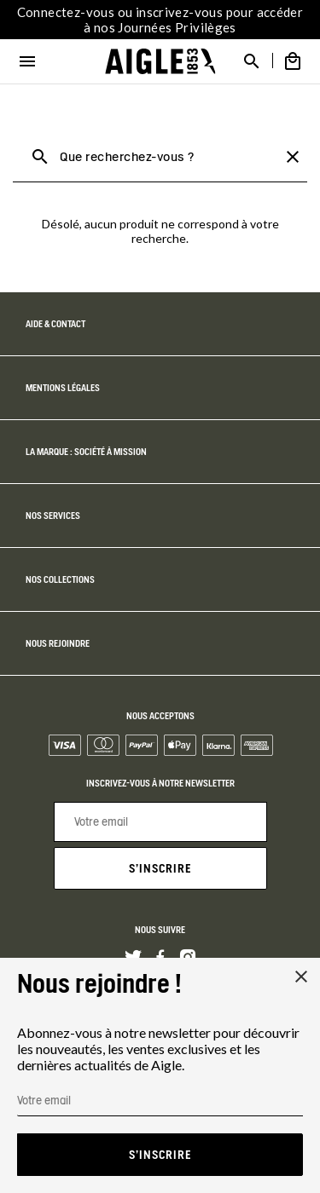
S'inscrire (160, 868)
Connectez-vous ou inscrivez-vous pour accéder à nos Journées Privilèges (160, 19)
